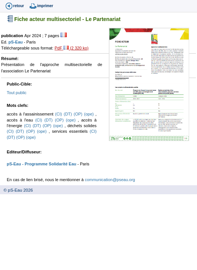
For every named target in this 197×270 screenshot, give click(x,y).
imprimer (45, 6)
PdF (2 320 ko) (71, 48)
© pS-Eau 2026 (16, 190)
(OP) (79, 114)
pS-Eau (16, 42)
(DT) (69, 114)
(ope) (89, 114)
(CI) (59, 114)
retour (18, 6)
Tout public (17, 92)
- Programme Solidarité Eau (48, 164)
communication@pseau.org (110, 179)
